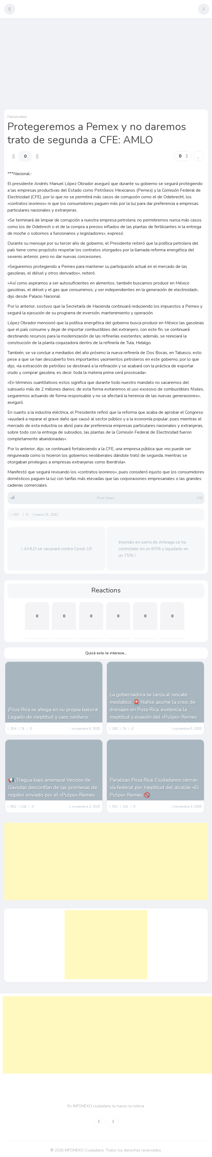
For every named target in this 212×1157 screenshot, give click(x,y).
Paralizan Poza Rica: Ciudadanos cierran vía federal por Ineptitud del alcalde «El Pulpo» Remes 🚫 (154, 787)
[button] (9, 9)
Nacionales (17, 116)
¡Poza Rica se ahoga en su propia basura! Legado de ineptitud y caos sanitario (53, 713)
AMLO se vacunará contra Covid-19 (56, 549)
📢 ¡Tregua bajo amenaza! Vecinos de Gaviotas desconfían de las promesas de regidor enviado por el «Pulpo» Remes (52, 787)
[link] (198, 156)
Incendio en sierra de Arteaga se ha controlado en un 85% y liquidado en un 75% (153, 548)
